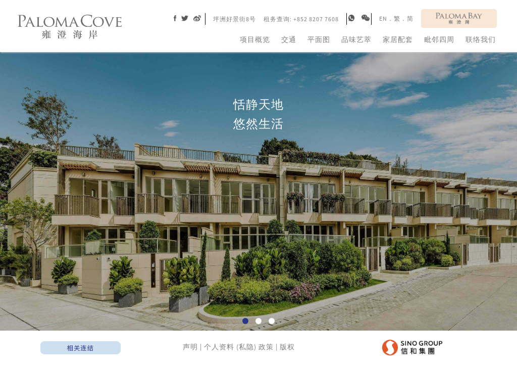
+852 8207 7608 (316, 19)
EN (383, 18)
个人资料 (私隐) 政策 (239, 346)
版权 (287, 346)
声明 (190, 346)
